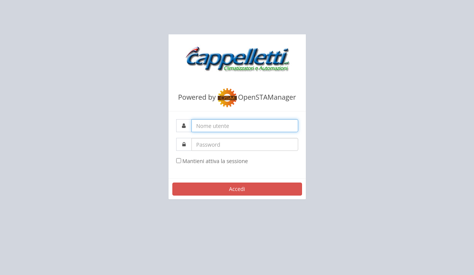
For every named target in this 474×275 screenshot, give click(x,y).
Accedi (237, 188)
